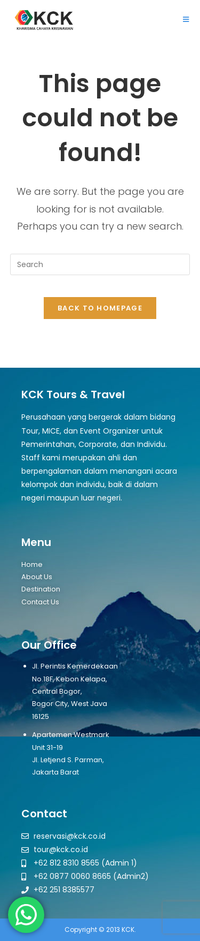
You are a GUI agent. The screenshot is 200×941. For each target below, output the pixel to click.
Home (32, 564)
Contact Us (40, 602)
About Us (36, 577)
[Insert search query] (100, 264)
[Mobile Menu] (186, 19)
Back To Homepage (100, 308)
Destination (40, 589)
